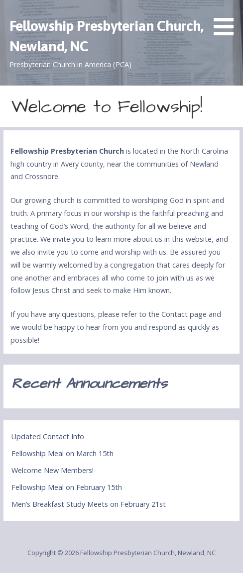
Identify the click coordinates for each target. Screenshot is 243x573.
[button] (227, 19)
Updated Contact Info (47, 436)
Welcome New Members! (52, 470)
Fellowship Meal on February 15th (66, 487)
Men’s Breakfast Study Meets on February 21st (88, 504)
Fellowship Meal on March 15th (62, 453)
